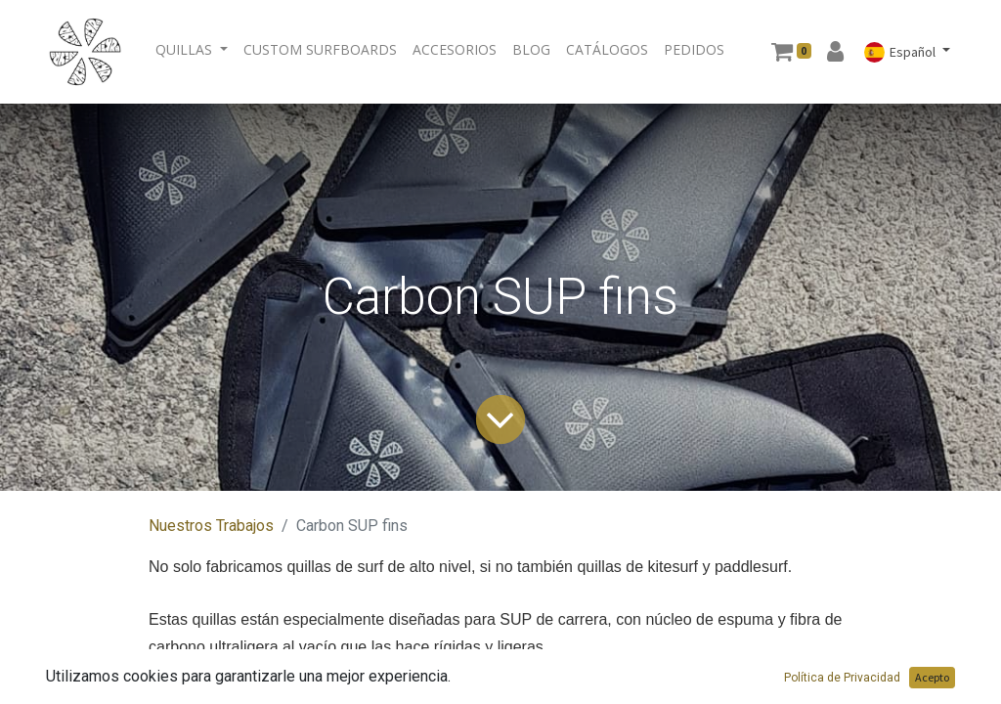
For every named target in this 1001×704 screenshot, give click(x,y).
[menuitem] (320, 49)
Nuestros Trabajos (211, 525)
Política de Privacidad (842, 677)
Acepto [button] (932, 677)
